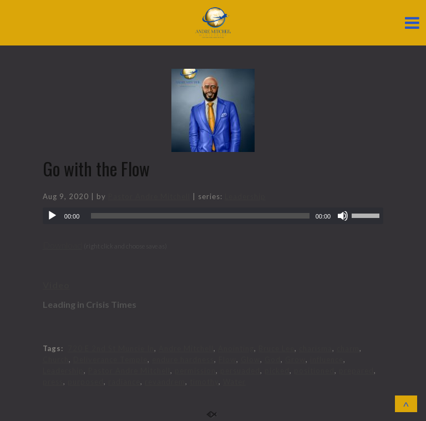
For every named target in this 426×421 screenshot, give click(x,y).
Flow (227, 359)
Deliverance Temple (110, 359)
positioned (314, 370)
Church (56, 359)
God (273, 359)
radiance (124, 381)
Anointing (236, 348)
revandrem (165, 381)
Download (62, 245)
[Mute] (342, 215)
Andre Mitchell (186, 348)
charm (348, 348)
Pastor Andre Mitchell (149, 196)
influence (326, 359)
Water (234, 381)
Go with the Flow (96, 168)
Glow (250, 359)
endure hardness (183, 359)
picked (277, 370)
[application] (213, 215)
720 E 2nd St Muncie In (111, 348)
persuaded (240, 370)
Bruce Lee (276, 348)
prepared (356, 370)
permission (195, 370)
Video (56, 285)
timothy (204, 381)
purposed (86, 381)
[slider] (200, 216)
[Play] (52, 215)
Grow (295, 359)
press (53, 381)
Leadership (245, 196)
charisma (315, 348)
